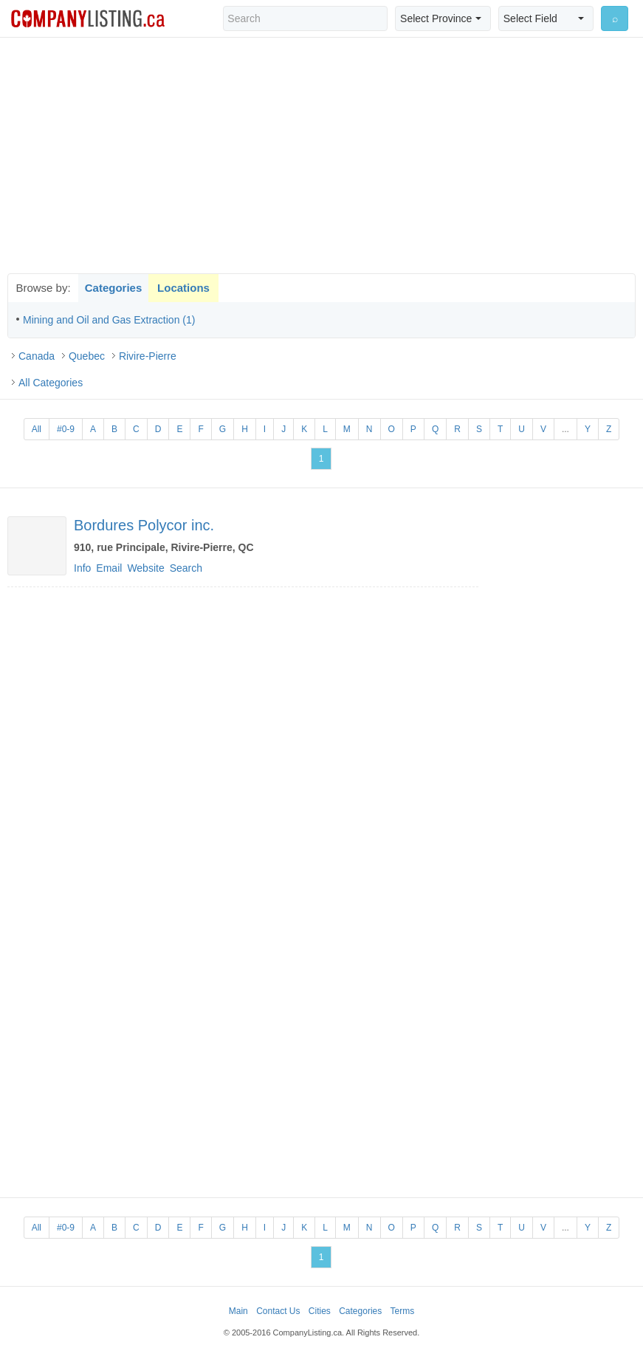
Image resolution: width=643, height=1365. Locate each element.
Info (82, 568)
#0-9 (66, 429)
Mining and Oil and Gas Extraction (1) (109, 320)
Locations (183, 287)
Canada (36, 356)
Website (145, 568)
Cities (320, 1311)
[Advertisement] (322, 155)
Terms (403, 1311)
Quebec (87, 356)
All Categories (50, 383)
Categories (113, 287)
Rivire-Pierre (147, 356)
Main (238, 1311)
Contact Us (278, 1311)
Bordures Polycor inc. (144, 525)
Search (186, 568)
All (36, 429)
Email (109, 568)
